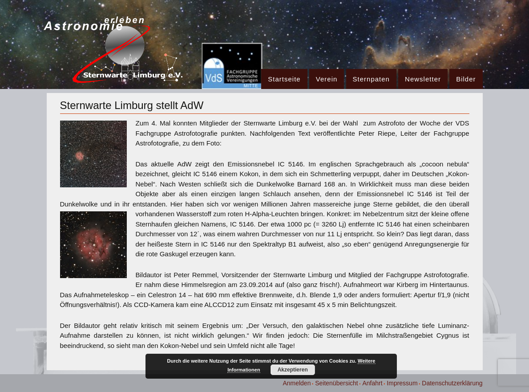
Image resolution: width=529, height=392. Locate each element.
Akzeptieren (293, 370)
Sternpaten (371, 79)
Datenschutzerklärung (452, 383)
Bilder (466, 79)
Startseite (284, 79)
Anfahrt (372, 383)
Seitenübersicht (336, 383)
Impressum (402, 383)
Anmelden (297, 383)
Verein (327, 79)
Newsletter (423, 79)
